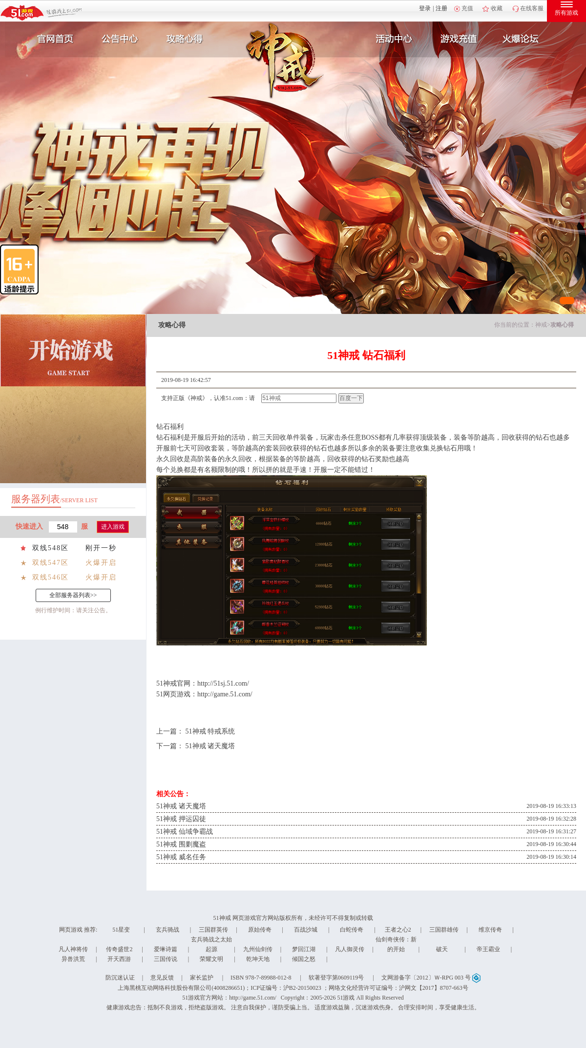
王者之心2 (398, 929)
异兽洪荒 (73, 959)
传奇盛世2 (119, 949)
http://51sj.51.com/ (223, 683)
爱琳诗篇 (165, 949)
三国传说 (165, 959)
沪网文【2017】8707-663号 (433, 987)
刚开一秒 (101, 548)
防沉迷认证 (120, 977)
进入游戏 (113, 526)
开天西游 (119, 959)
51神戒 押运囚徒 (181, 819)
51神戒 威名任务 (181, 857)
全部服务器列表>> (73, 595)
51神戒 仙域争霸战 (184, 831)
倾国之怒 (303, 959)
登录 (425, 8)
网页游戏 (71, 929)
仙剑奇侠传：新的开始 (396, 944)
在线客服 (532, 8)
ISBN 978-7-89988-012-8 (260, 977)
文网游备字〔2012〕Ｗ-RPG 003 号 (431, 977)
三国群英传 (213, 929)
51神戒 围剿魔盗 (181, 844)
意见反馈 (162, 977)
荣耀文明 (211, 959)
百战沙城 (305, 929)
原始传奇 (260, 929)
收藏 (496, 8)
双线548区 (50, 548)
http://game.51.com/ (224, 694)
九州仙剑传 (257, 949)
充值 (467, 8)
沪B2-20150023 (302, 987)
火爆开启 (101, 562)
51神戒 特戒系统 (210, 731)
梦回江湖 (303, 949)
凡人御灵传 (349, 949)
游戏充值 (458, 39)
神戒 (541, 324)
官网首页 (52, 39)
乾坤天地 (258, 959)
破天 (442, 949)
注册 (441, 8)
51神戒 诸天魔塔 (210, 746)
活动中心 (392, 39)
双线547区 (50, 562)
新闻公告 (119, 39)
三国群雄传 (444, 929)
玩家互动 (525, 39)
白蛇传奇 (351, 929)
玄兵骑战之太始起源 (211, 944)
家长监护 (201, 977)
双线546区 (50, 577)
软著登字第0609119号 (336, 977)
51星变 (121, 929)
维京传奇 (490, 929)
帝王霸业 (488, 949)
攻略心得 (185, 39)
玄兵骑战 (167, 929)
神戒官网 (176, 683)
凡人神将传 (73, 949)
